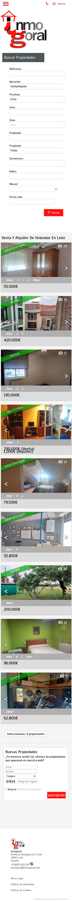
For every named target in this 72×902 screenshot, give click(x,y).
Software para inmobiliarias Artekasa (51, 899)
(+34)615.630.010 (22, 864)
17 (62, 353)
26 (62, 246)
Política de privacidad (28, 789)
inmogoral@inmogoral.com (25, 867)
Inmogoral (16, 851)
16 (62, 462)
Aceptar (24, 789)
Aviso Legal (17, 878)
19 (62, 300)
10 (62, 569)
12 (62, 623)
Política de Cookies (21, 890)
